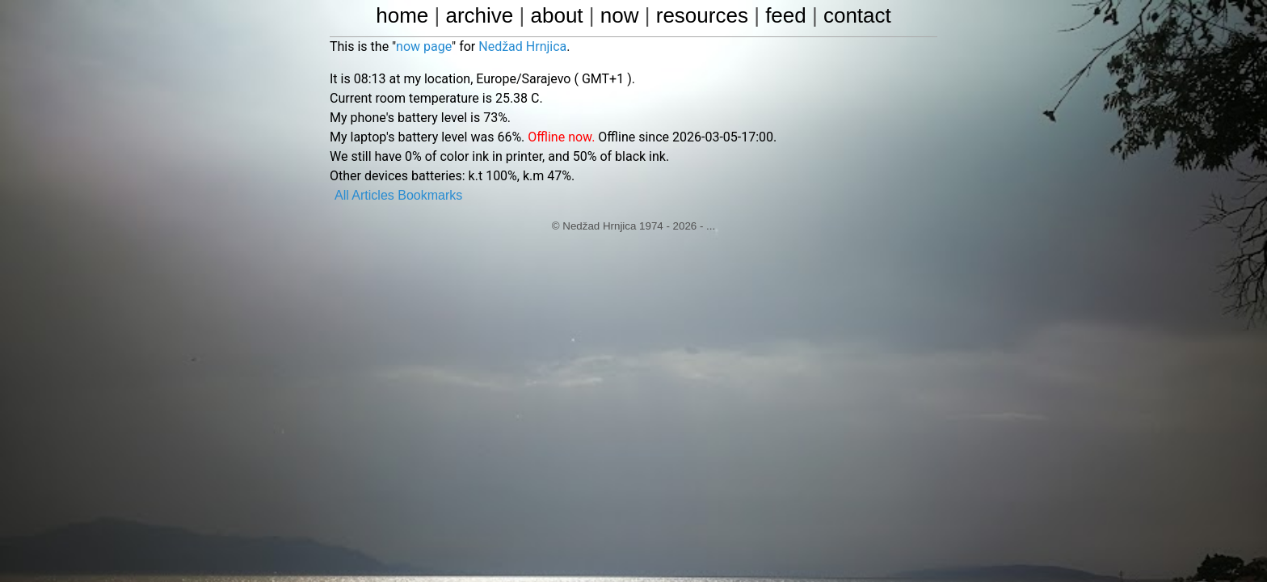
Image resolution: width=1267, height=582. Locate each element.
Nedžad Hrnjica (522, 46)
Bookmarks (430, 195)
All (342, 195)
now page (424, 46)
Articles (372, 195)
